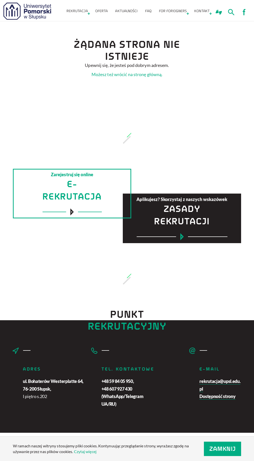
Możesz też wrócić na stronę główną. (127, 74)
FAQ (148, 11)
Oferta (101, 11)
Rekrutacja (77, 11)
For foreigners (173, 11)
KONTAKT (202, 11)
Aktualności (126, 11)
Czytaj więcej (85, 451)
